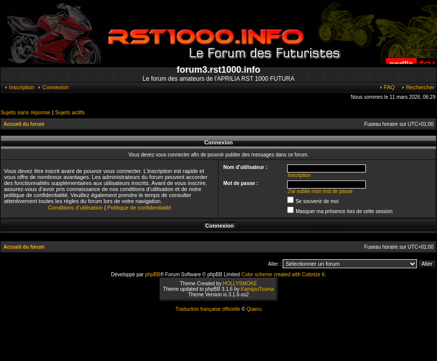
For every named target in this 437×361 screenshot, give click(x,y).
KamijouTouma (257, 289)
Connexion (53, 87)
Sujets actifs (70, 112)
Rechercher (417, 87)
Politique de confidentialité (139, 208)
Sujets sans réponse (26, 112)
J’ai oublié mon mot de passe (320, 191)
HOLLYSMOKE (240, 283)
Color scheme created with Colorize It (282, 274)
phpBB (152, 274)
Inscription (19, 87)
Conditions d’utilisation (75, 208)
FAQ (387, 87)
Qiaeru (254, 309)
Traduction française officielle (207, 309)
